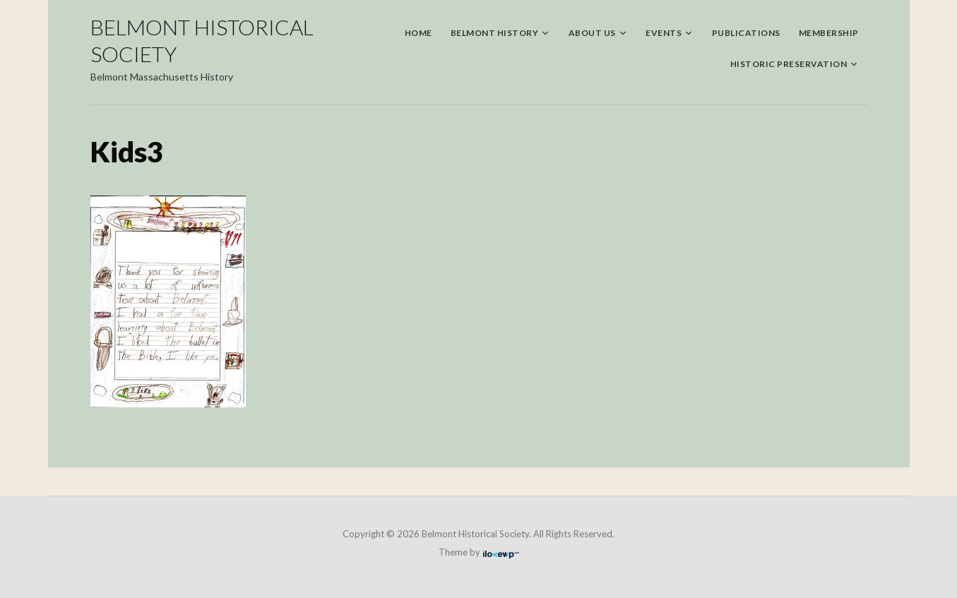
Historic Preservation (789, 64)
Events (664, 33)
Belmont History (495, 33)
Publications (746, 33)
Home (418, 33)
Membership (829, 33)
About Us (592, 33)
